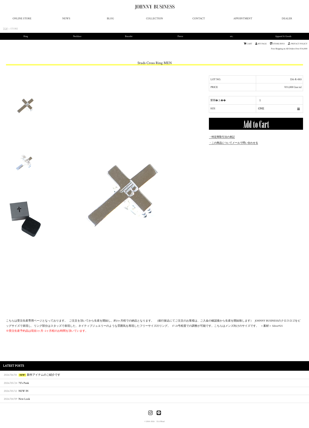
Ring (25, 36)
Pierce (180, 36)
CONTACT (198, 18)
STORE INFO (277, 43)
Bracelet (129, 36)
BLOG (110, 18)
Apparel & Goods (283, 36)
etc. (231, 36)
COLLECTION (154, 18)
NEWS (66, 18)
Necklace (77, 36)
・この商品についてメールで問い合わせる (233, 142)
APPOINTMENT (242, 18)
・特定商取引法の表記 (222, 136)
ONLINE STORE (22, 18)
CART (248, 43)
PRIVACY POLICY (297, 43)
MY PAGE (261, 43)
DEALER (287, 18)
